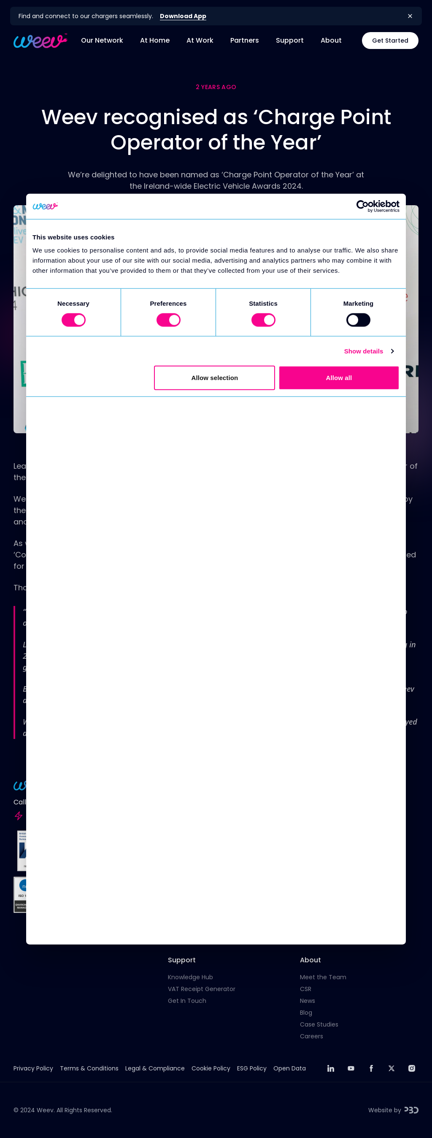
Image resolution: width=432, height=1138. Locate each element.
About (331, 40)
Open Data (289, 1068)
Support (290, 40)
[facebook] (371, 1068)
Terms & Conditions (89, 1068)
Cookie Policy (211, 1068)
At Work (199, 40)
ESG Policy (252, 1068)
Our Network (102, 40)
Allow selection (215, 377)
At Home (155, 40)
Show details (363, 350)
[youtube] (351, 1068)
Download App (183, 16)
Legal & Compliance (155, 1068)
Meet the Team (323, 977)
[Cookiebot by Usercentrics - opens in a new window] (363, 206)
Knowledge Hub (190, 977)
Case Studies (319, 1024)
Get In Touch (187, 1001)
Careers (311, 1036)
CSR (305, 989)
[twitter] (391, 1068)
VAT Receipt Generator (201, 989)
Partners (244, 40)
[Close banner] (410, 16)
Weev (45, 1110)
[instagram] (411, 1068)
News (307, 1001)
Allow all (339, 377)
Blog (306, 1012)
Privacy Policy (33, 1068)
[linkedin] (331, 1068)
